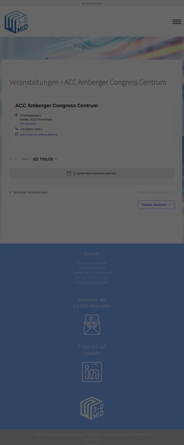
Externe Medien (60, 245)
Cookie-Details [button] (78, 280)
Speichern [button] (92, 264)
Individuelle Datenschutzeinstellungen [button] (92, 274)
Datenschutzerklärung (59, 225)
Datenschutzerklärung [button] (93, 280)
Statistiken (57, 240)
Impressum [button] (108, 280)
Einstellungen (119, 225)
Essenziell (57, 235)
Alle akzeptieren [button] (92, 254)
